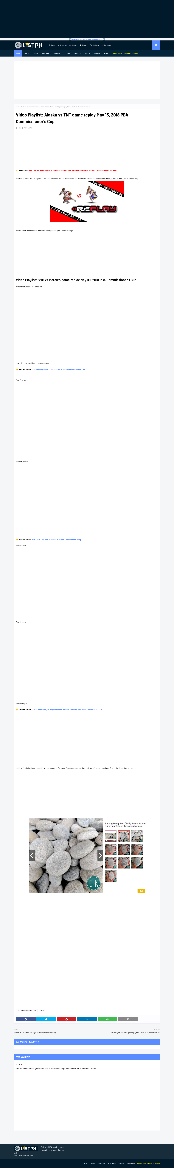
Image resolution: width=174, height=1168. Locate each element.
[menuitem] (125, 53)
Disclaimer (95, 45)
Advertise (62, 45)
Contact (73, 45)
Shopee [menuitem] (67, 53)
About (52, 45)
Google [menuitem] (87, 53)
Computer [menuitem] (77, 53)
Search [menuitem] (26, 53)
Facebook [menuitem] (56, 53)
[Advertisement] (87, 19)
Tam (19, 128)
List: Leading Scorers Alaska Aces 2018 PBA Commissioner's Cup (58, 369)
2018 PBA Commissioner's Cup (30, 107)
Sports (42, 1010)
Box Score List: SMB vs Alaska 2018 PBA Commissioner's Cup (56, 539)
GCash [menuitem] (35, 53)
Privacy (83, 45)
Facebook (106, 45)
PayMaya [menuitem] (45, 53)
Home (18, 107)
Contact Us (112, 1163)
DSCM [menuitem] (106, 53)
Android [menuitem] (97, 53)
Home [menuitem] (18, 53)
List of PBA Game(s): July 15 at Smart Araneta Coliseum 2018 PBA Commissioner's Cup (67, 709)
